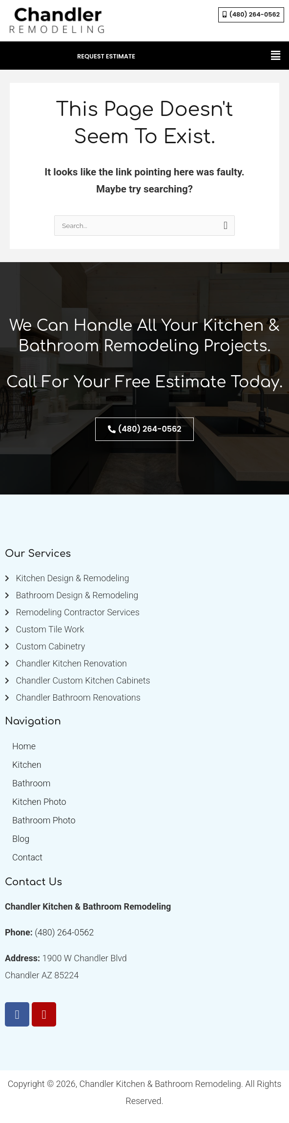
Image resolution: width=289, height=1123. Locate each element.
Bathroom (31, 783)
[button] (276, 55)
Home (24, 746)
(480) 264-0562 (64, 932)
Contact (27, 857)
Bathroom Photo (43, 820)
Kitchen (26, 765)
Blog (20, 839)
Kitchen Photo (39, 802)
